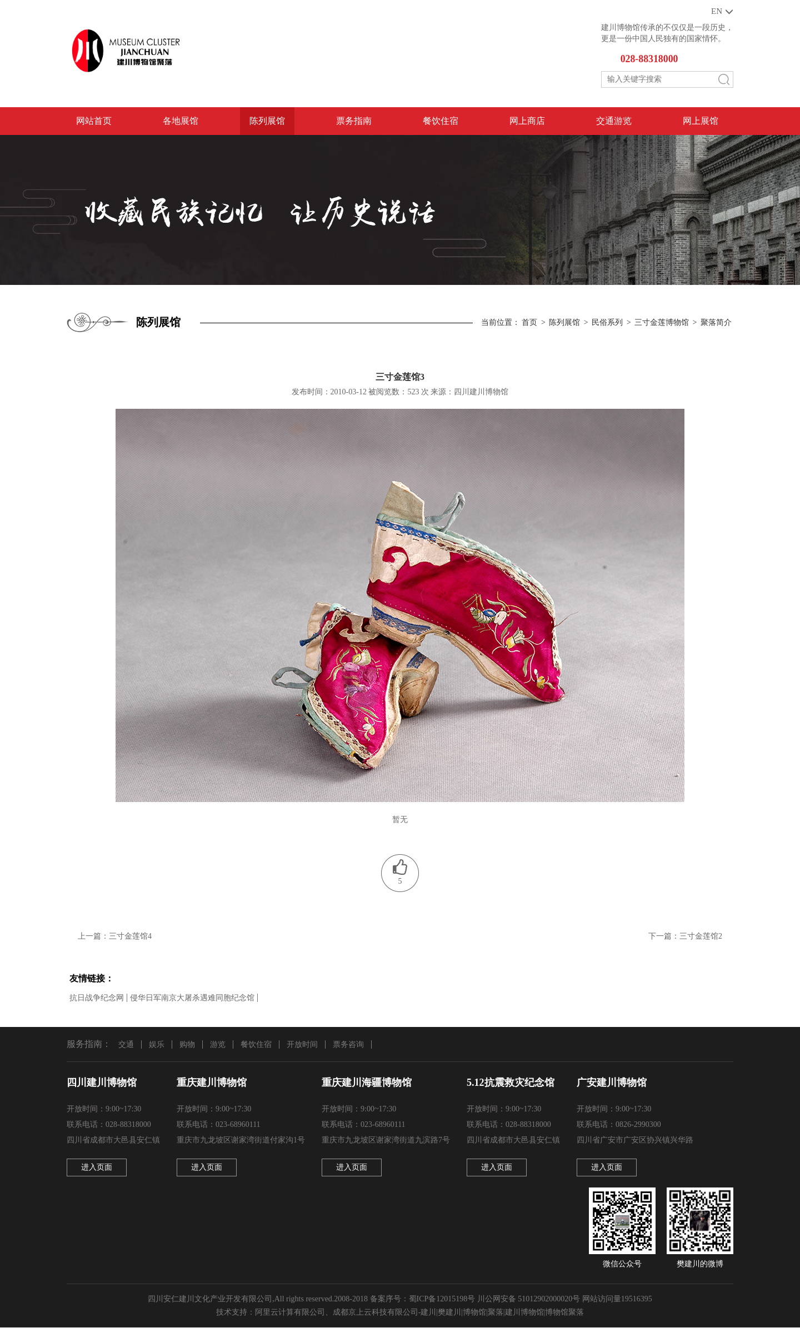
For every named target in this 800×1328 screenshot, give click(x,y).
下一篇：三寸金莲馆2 (685, 937)
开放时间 (302, 1044)
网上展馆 (700, 121)
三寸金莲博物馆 (661, 323)
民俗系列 (607, 323)
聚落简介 (716, 323)
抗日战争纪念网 (96, 998)
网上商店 (527, 121)
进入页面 (96, 1168)
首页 (529, 323)
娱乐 (156, 1044)
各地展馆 (180, 121)
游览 (218, 1044)
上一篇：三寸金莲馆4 (115, 937)
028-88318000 (650, 59)
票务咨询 (348, 1044)
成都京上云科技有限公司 (375, 1313)
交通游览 (614, 121)
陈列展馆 (267, 121)
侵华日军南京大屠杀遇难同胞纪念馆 (192, 998)
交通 (126, 1044)
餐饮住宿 (440, 121)
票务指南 (354, 121)
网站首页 (94, 121)
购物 (187, 1044)
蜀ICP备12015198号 (442, 1299)
